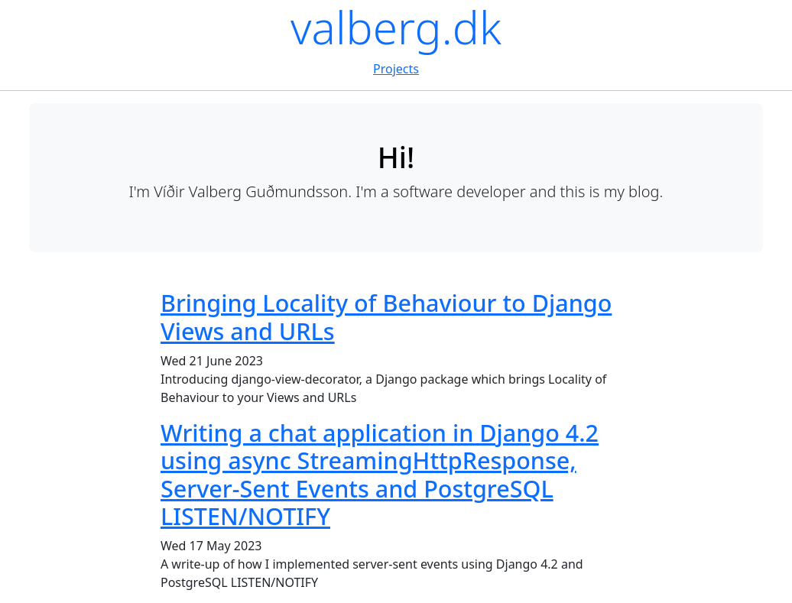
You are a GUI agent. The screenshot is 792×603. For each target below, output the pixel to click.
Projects (396, 68)
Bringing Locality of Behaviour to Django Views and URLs (386, 317)
